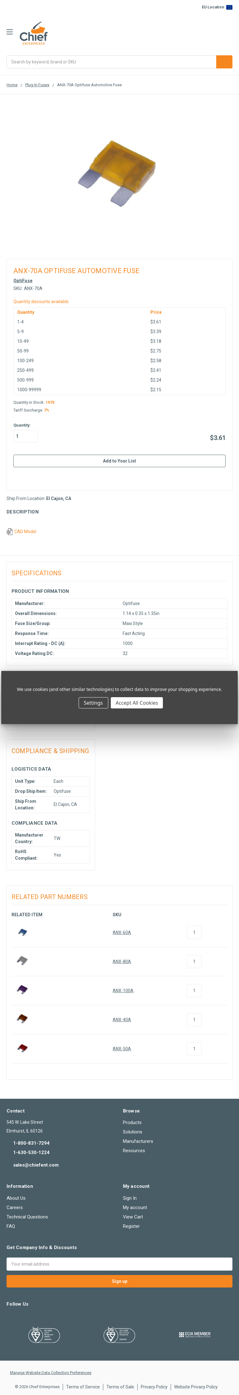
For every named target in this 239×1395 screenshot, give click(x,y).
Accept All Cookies (137, 702)
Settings (93, 702)
